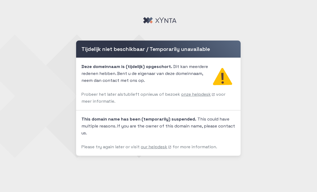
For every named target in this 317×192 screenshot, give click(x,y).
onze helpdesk (198, 94)
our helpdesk (156, 147)
